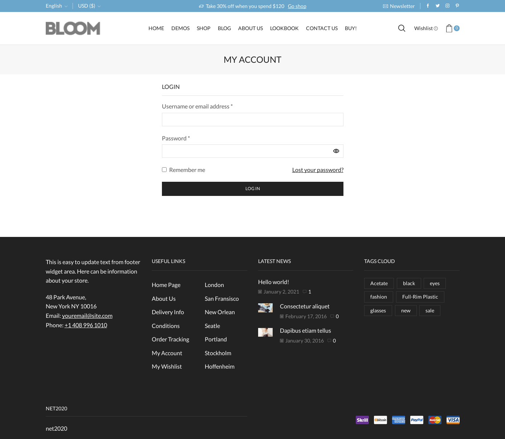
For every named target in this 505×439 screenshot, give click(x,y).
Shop (204, 28)
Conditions (166, 325)
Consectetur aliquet (305, 306)
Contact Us (322, 28)
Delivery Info (168, 311)
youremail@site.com (87, 315)
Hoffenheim (220, 366)
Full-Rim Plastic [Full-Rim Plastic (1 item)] (420, 297)
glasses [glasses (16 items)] (378, 310)
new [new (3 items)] (406, 310)
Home (156, 28)
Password (176, 138)
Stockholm (218, 352)
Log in (252, 188)
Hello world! (273, 281)
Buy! (351, 28)
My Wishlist (167, 366)
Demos (180, 28)
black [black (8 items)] (409, 283)
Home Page (166, 284)
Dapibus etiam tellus (305, 330)
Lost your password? (317, 169)
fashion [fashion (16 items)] (378, 297)
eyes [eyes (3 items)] (435, 283)
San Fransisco (222, 298)
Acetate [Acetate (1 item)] (379, 283)
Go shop (297, 6)
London (214, 284)
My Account (167, 352)
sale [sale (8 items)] (429, 310)
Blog (224, 28)
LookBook (284, 28)
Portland (216, 339)
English (54, 6)
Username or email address (197, 106)
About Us (250, 28)
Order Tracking (170, 339)
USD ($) (86, 6)
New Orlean (220, 311)
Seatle (212, 325)
